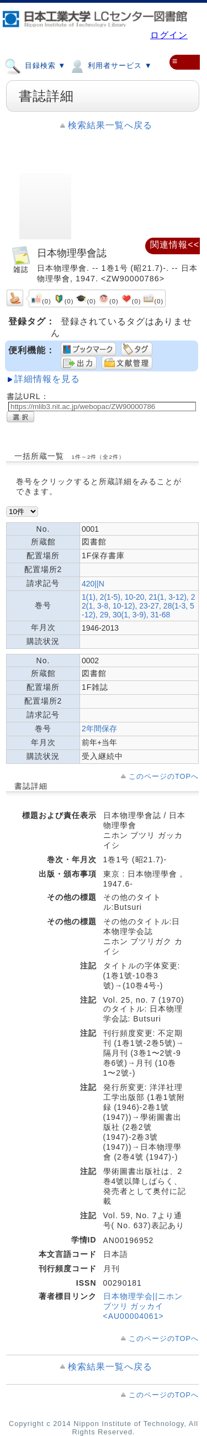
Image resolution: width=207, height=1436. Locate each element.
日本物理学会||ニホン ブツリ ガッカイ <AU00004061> (143, 1306)
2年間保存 (99, 728)
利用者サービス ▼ (110, 65)
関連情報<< (174, 244)
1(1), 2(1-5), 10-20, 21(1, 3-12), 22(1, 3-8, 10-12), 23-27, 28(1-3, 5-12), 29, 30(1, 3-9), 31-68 (138, 606)
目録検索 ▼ (35, 65)
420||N (93, 583)
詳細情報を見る (47, 379)
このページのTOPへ (164, 776)
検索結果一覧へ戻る (110, 125)
